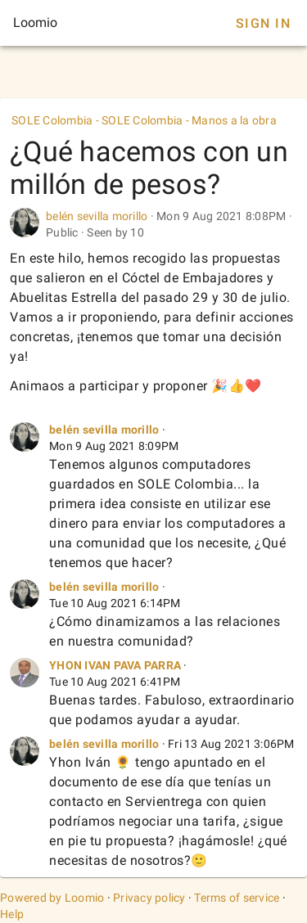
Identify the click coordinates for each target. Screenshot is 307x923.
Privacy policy (149, 897)
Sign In (263, 23)
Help (12, 914)
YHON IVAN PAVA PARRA (115, 665)
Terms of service (236, 897)
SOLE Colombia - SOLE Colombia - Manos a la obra (144, 120)
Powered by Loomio (52, 897)
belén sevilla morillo (96, 216)
